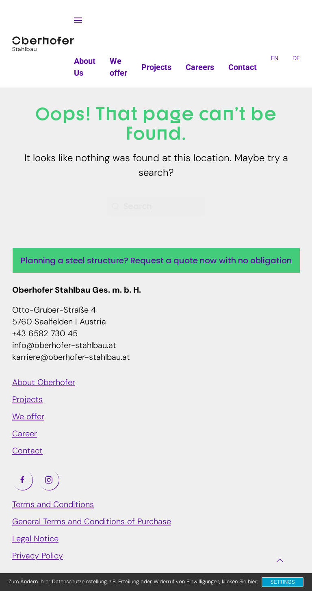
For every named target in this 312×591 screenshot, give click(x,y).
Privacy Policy (37, 556)
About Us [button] (84, 67)
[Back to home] (43, 44)
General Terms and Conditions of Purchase (91, 522)
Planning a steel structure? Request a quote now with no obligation (156, 260)
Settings (282, 582)
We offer (28, 417)
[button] (78, 20)
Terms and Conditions (53, 505)
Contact (242, 67)
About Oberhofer (43, 383)
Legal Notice (35, 539)
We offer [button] (118, 67)
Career (24, 434)
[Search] (156, 206)
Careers (200, 67)
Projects (156, 67)
